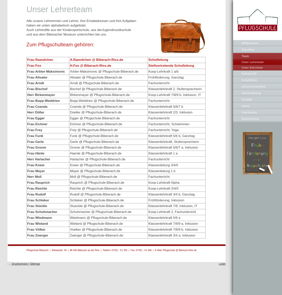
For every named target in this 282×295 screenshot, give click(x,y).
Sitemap (35, 263)
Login (222, 263)
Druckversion (17, 263)
